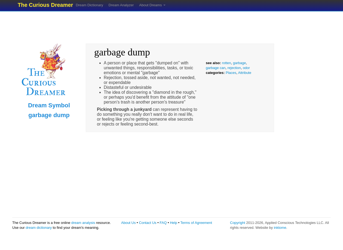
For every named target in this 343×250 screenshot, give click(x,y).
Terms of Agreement (196, 223)
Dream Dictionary (89, 5)
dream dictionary (39, 228)
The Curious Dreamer (45, 5)
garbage (239, 63)
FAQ (163, 223)
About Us (128, 223)
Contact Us (147, 223)
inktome (280, 228)
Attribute (244, 73)
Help (173, 223)
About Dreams (152, 5)
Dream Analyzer (121, 5)
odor (246, 68)
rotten (226, 63)
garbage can (215, 68)
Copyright (237, 223)
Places (231, 73)
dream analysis (83, 223)
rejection (234, 68)
